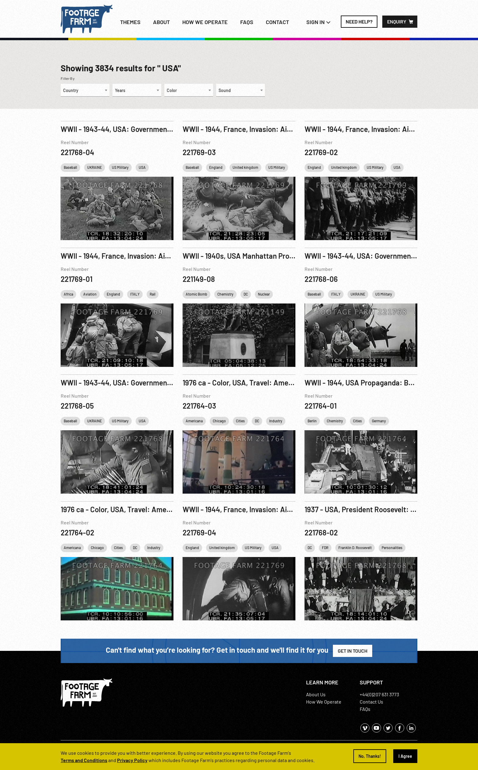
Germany (379, 421)
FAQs (246, 22)
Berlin (312, 421)
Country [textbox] (70, 90)
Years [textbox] (120, 90)
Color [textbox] (172, 90)
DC (246, 294)
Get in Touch (352, 651)
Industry (275, 421)
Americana (194, 421)
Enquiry (396, 21)
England (216, 167)
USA (142, 167)
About (161, 22)
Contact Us (371, 701)
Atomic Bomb (196, 294)
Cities (240, 421)
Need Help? (359, 21)
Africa (68, 294)
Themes (130, 22)
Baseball (70, 167)
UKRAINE (94, 167)
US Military (120, 167)
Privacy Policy (132, 760)
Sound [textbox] (225, 90)
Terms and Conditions (84, 760)
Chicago (219, 421)
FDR (325, 547)
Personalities (392, 547)
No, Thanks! (369, 756)
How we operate (205, 22)
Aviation (90, 294)
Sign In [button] (318, 22)
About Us (316, 694)
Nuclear (264, 294)
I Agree (405, 756)
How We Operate (323, 701)
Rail (152, 294)
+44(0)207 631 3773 (379, 694)
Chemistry (225, 294)
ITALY (135, 294)
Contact (277, 22)
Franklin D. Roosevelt (355, 547)
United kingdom (245, 167)
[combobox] (85, 90)
